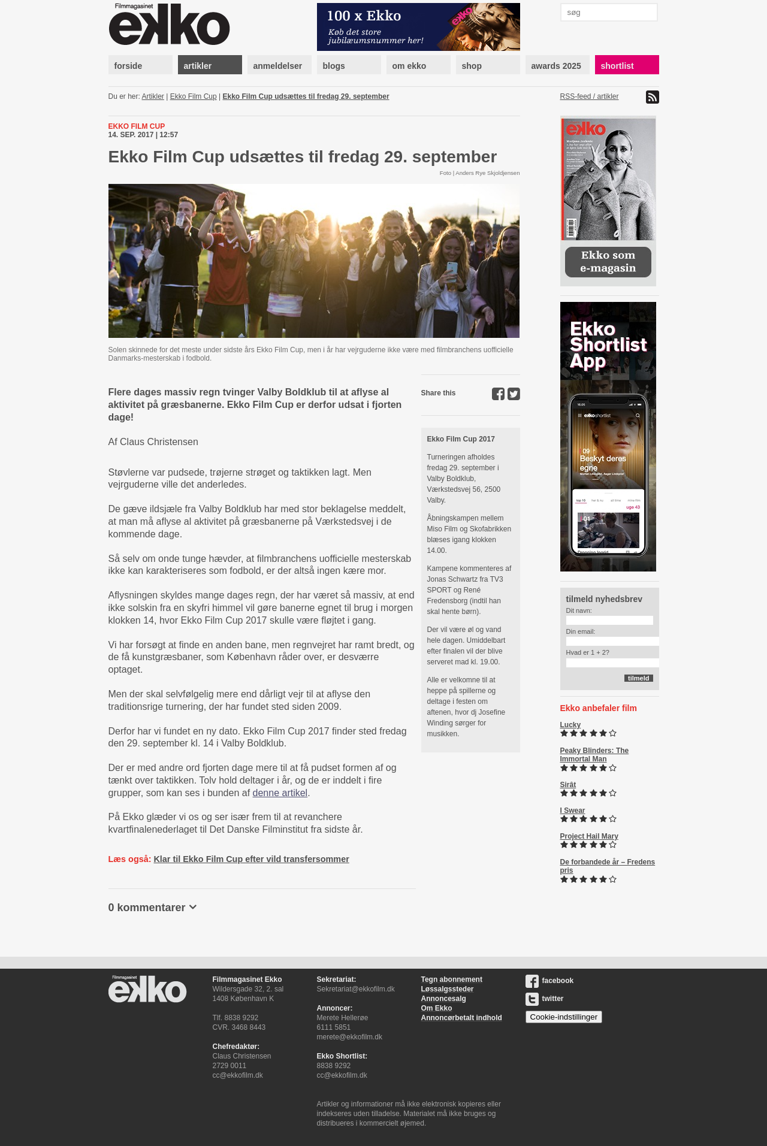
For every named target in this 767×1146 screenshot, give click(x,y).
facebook (550, 981)
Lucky (570, 725)
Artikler (153, 96)
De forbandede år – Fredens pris (608, 866)
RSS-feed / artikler (589, 96)
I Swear (572, 810)
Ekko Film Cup (193, 96)
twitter (545, 999)
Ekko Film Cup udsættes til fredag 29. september (306, 96)
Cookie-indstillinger (564, 1016)
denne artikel (280, 793)
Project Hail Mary (589, 836)
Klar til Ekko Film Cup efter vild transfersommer (251, 859)
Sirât (568, 785)
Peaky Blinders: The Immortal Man (594, 754)
